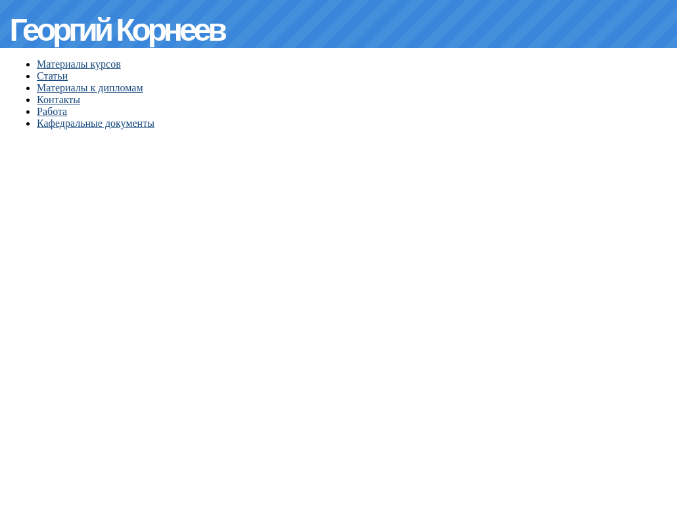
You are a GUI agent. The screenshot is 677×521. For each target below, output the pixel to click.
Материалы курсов (79, 64)
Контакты (58, 99)
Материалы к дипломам (90, 87)
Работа (52, 111)
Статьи (52, 75)
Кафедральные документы (95, 123)
